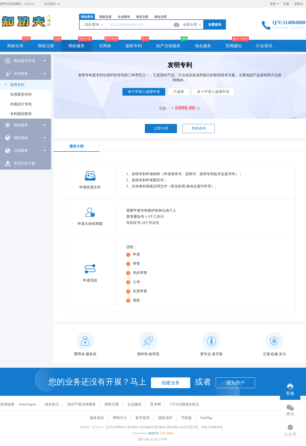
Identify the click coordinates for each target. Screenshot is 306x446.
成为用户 (235, 382)
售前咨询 (199, 128)
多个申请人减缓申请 (213, 92)
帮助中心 (120, 418)
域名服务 (203, 46)
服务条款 (97, 418)
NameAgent (27, 404)
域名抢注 (52, 404)
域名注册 (142, 17)
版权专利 (133, 46)
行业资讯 (264, 46)
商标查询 (87, 17)
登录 (273, 4)
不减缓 (178, 92)
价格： (164, 108)
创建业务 (170, 382)
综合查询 (94, 25)
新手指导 (142, 418)
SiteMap (206, 418)
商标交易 (105, 17)
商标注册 (46, 46)
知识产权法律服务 (81, 404)
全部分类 (192, 25)
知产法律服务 (168, 46)
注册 (286, 4)
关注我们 (52, 4)
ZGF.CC (153, 433)
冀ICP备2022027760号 (153, 439)
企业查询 (124, 17)
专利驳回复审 (21, 114)
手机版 (186, 418)
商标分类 (15, 46)
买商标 (105, 46)
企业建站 (134, 404)
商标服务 (76, 46)
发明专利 (17, 85)
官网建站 (233, 46)
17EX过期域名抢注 (184, 404)
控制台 (298, 4)
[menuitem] (25, 60)
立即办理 (161, 128)
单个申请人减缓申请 (144, 92)
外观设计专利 (21, 104)
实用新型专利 (21, 94)
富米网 (155, 404)
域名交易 (160, 17)
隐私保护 (165, 418)
